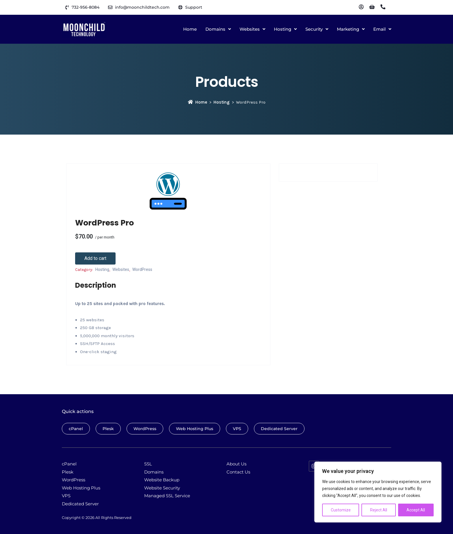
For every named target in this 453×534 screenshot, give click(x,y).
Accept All (415, 510)
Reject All (378, 510)
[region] (377, 492)
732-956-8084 (85, 7)
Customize (341, 510)
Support (193, 7)
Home (197, 102)
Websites (120, 269)
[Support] (180, 7)
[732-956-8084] (67, 7)
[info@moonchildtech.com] (110, 7)
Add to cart (95, 258)
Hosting (221, 102)
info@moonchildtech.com (142, 7)
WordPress (142, 269)
